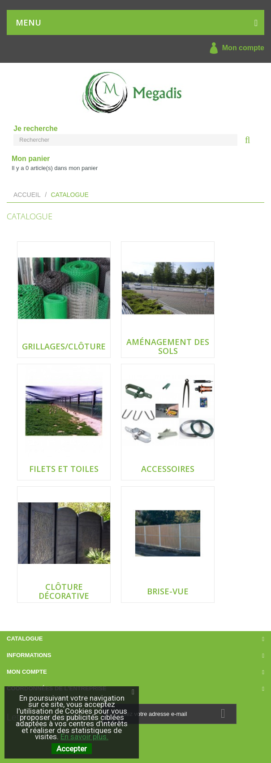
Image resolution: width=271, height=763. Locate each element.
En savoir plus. (84, 736)
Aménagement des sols (167, 346)
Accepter (71, 748)
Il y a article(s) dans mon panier (55, 168)
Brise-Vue (168, 591)
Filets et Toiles (64, 468)
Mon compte (234, 48)
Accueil (27, 194)
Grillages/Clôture (64, 346)
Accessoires (167, 468)
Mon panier (31, 158)
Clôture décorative (64, 591)
